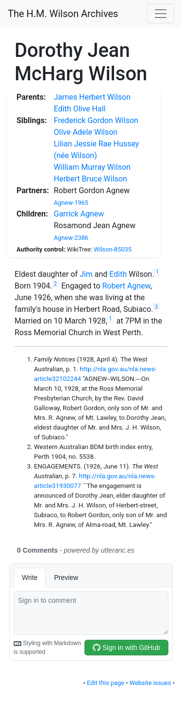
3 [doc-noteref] (156, 307)
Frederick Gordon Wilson (96, 120)
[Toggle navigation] (160, 13)
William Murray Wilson (92, 167)
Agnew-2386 (71, 237)
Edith (118, 274)
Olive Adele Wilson (85, 132)
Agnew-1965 (71, 202)
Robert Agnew (126, 285)
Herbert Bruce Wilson (90, 178)
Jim (86, 274)
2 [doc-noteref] (55, 283)
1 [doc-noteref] (157, 272)
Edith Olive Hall (80, 108)
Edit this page (105, 682)
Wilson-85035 (113, 249)
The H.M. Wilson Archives (63, 13)
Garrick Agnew (79, 213)
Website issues (150, 682)
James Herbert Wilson (92, 97)
